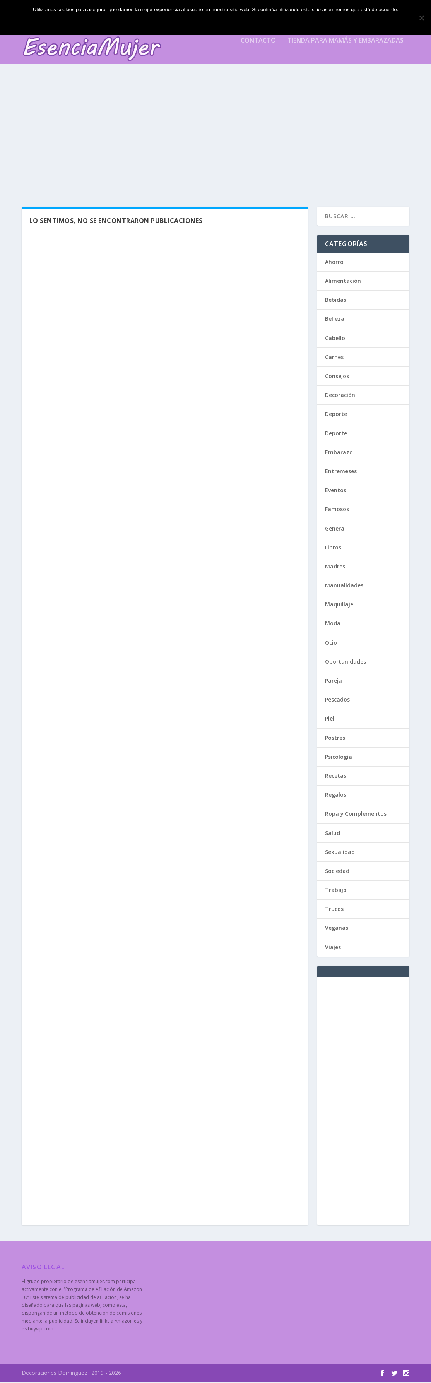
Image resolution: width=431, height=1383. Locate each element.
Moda (332, 624)
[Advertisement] (216, 138)
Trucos (334, 910)
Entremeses (341, 472)
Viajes (333, 948)
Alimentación (343, 282)
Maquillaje (339, 605)
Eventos (335, 491)
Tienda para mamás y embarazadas (345, 45)
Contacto (258, 45)
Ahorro (334, 263)
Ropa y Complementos (356, 814)
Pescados (337, 700)
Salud (332, 834)
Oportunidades (345, 662)
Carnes (334, 358)
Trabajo (336, 891)
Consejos (337, 377)
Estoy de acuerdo (217, 23)
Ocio (331, 643)
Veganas (336, 929)
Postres (335, 739)
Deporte (336, 415)
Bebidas (335, 301)
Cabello (335, 339)
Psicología (338, 758)
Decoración (340, 396)
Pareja (333, 681)
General (335, 529)
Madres (335, 567)
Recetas (335, 777)
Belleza (334, 320)
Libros (333, 548)
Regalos (335, 795)
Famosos (337, 510)
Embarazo (339, 453)
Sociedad (337, 872)
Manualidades (344, 586)
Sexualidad (340, 853)
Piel (329, 720)
